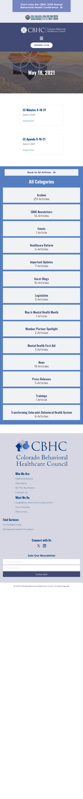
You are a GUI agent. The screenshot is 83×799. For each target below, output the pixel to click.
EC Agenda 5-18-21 (34, 139)
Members (20, 483)
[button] (38, 546)
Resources (21, 511)
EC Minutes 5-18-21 (34, 110)
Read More (28, 121)
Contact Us (21, 492)
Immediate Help (12, 524)
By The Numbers (24, 487)
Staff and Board (24, 478)
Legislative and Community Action (34, 502)
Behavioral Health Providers (18, 529)
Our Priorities (22, 507)
